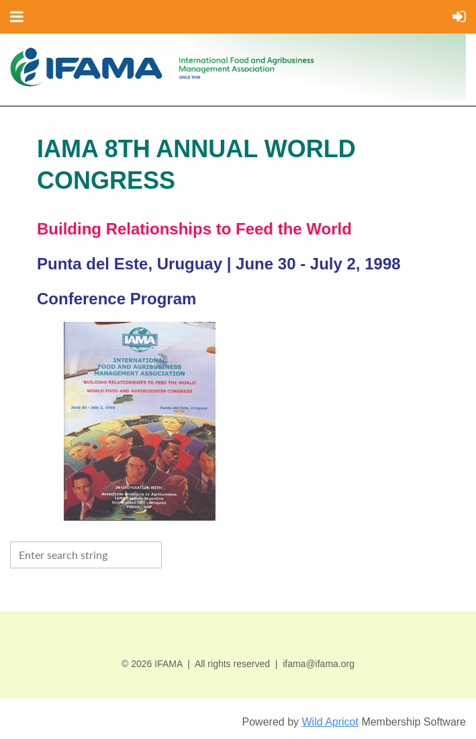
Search (175, 553)
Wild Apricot (329, 722)
